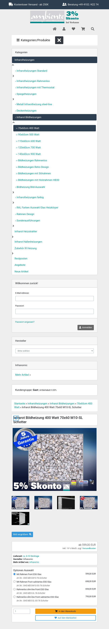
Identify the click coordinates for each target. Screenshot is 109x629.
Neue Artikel (21, 271)
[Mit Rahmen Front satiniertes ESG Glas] (14, 582)
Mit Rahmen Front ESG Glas (29, 574)
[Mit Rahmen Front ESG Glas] (14, 574)
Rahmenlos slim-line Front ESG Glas (33, 589)
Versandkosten (89, 548)
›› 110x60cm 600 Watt (28, 141)
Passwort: (19, 306)
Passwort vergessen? (25, 322)
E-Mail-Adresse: (22, 293)
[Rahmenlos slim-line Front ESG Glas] (14, 589)
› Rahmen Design (24, 214)
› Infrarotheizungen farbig (29, 197)
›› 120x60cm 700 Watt (28, 147)
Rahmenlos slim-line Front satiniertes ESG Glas (38, 597)
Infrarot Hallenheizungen (28, 241)
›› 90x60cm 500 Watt (27, 134)
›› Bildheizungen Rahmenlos (31, 160)
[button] (64, 29)
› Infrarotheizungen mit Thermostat (34, 87)
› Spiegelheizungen (26, 94)
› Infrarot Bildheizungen (28, 117)
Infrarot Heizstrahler (26, 231)
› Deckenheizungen (26, 110)
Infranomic (34, 562)
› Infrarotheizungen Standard (31, 70)
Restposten (21, 258)
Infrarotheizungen (24, 59)
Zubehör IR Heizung (26, 248)
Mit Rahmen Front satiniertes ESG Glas (34, 582)
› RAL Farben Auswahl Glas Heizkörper (36, 207)
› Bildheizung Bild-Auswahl (30, 187)
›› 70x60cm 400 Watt (27, 128)
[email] (54, 298)
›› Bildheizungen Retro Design (32, 167)
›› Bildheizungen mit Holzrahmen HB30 (37, 180)
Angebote (20, 264)
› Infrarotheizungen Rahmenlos (32, 81)
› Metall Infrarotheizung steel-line (33, 104)
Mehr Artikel (22, 374)
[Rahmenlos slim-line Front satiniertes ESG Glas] (14, 597)
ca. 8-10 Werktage (31, 556)
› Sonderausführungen (27, 220)
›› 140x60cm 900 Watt (28, 154)
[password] (54, 311)
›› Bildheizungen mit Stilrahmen (33, 173)
